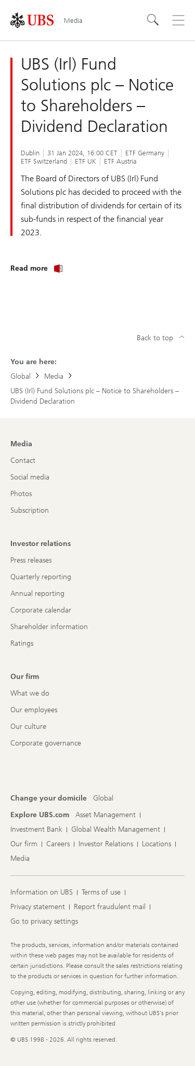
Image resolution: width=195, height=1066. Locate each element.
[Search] (153, 20)
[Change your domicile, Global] (103, 798)
